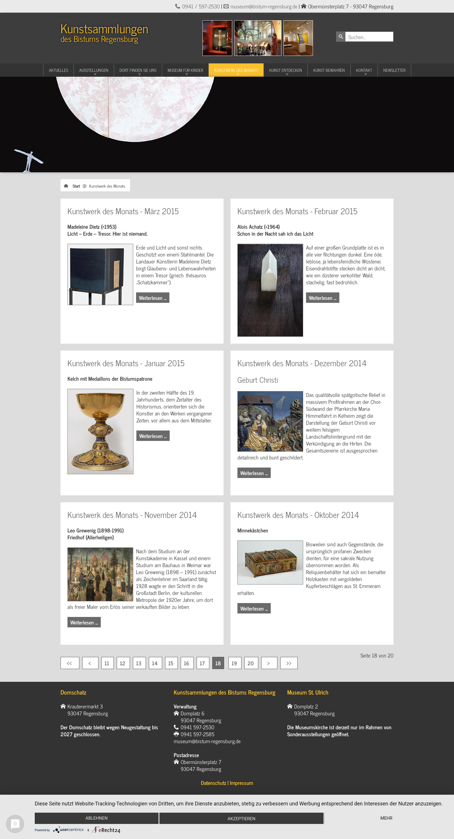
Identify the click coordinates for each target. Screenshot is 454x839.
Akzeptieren (241, 818)
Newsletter (394, 70)
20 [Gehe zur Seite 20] (251, 663)
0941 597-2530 (197, 727)
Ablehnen (96, 818)
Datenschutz (213, 782)
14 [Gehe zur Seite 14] (155, 663)
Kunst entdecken (285, 70)
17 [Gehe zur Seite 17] (203, 663)
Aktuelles (58, 70)
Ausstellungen (93, 70)
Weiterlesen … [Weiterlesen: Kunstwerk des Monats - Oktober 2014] (254, 608)
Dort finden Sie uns (138, 70)
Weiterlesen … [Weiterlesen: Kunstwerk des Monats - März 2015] (152, 297)
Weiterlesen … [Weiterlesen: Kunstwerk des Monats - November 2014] (84, 622)
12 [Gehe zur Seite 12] (123, 663)
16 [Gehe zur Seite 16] (187, 663)
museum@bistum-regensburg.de (263, 6)
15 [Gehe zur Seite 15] (171, 663)
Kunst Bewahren (329, 70)
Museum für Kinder (185, 70)
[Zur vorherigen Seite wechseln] (90, 663)
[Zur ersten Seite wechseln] (70, 663)
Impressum (241, 782)
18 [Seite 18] (218, 663)
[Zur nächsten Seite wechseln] (269, 663)
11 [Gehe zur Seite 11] (108, 663)
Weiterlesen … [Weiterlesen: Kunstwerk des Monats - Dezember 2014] (254, 472)
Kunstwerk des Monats (236, 70)
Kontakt (364, 70)
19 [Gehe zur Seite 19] (235, 663)
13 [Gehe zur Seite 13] (139, 663)
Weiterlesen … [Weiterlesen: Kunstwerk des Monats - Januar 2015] (153, 435)
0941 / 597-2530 (201, 6)
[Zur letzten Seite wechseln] (289, 663)
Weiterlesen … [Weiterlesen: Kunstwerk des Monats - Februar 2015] (322, 297)
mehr (386, 818)
